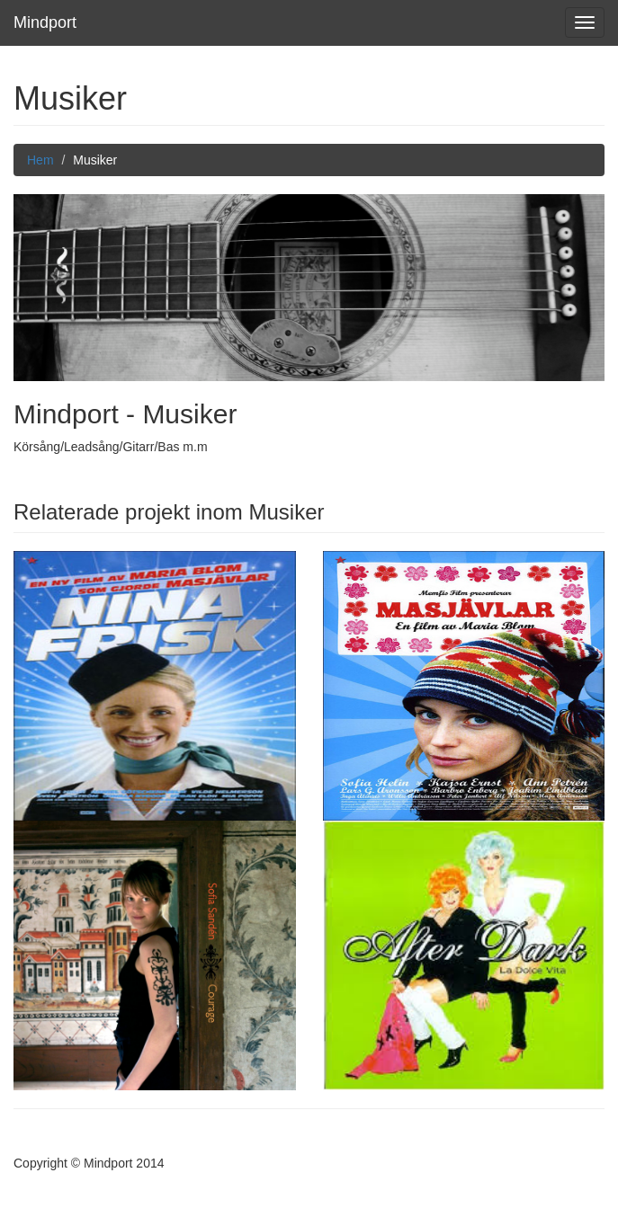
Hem (40, 160)
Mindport (44, 22)
